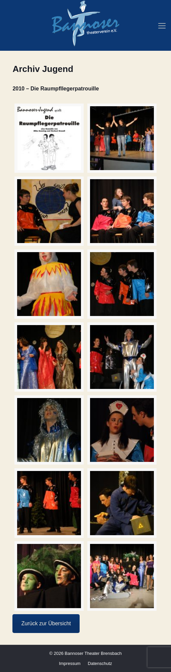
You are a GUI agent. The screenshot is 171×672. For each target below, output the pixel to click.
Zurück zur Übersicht (46, 623)
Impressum (69, 663)
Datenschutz (100, 663)
